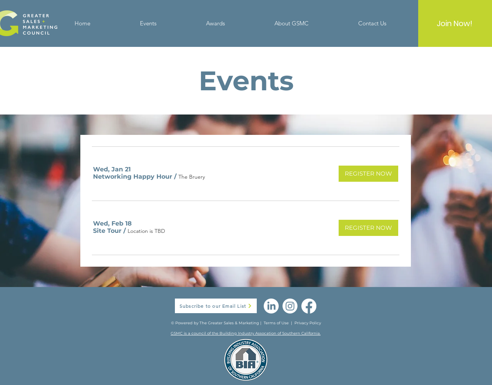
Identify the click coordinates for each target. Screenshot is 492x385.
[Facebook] (308, 306)
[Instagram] (290, 306)
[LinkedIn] (271, 306)
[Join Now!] (454, 23)
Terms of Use (276, 322)
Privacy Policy (307, 322)
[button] (132, 177)
